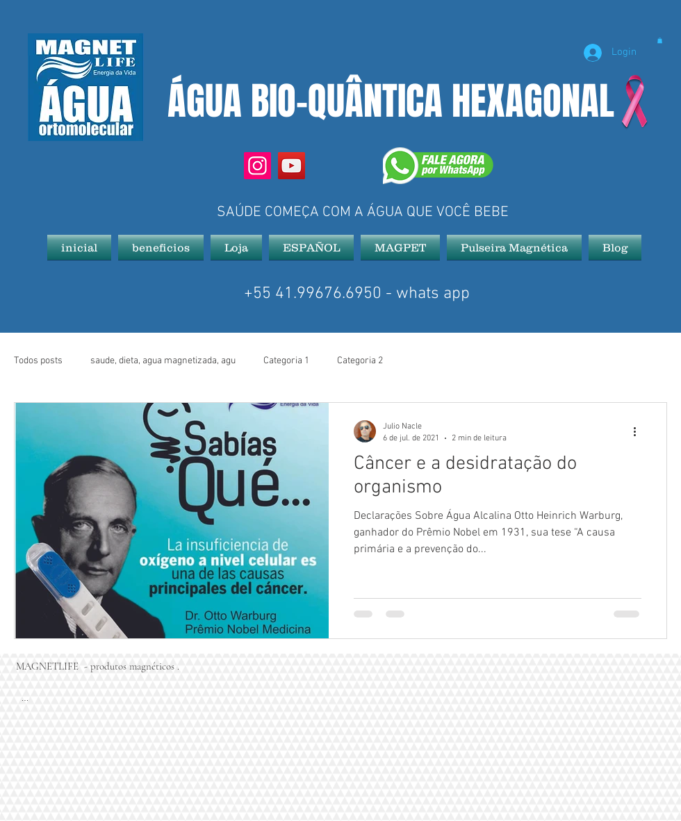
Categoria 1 (286, 361)
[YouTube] (291, 165)
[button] (659, 40)
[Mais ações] (639, 431)
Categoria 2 (360, 361)
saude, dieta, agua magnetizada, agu (163, 361)
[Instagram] (257, 165)
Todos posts (38, 361)
